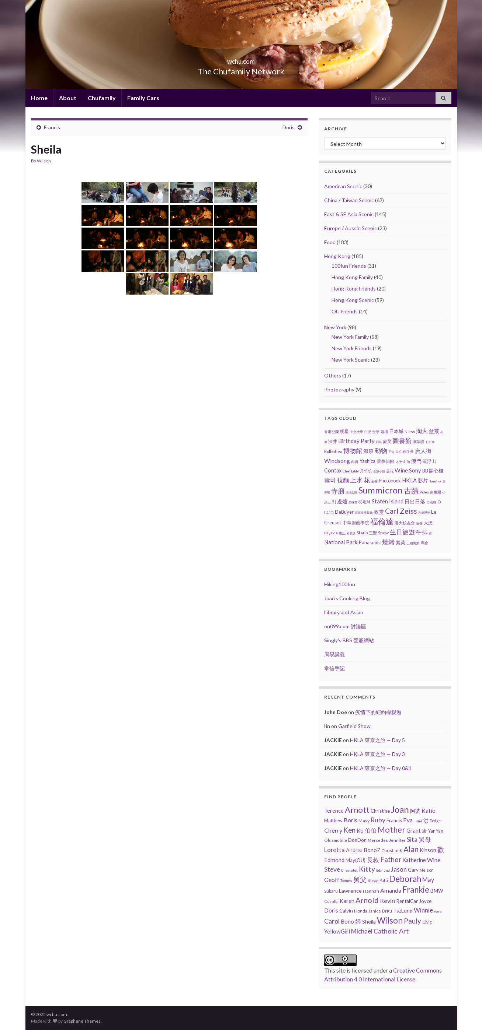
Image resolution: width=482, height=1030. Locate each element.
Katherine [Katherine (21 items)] (414, 860)
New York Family (350, 337)
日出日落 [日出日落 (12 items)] (415, 501)
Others (332, 375)
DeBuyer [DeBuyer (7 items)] (344, 512)
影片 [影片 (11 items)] (423, 480)
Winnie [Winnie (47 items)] (423, 910)
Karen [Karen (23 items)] (347, 901)
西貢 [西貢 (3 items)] (354, 461)
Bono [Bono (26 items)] (347, 921)
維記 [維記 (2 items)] (342, 533)
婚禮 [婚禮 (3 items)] (384, 431)
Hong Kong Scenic (353, 300)
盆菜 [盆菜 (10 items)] (434, 431)
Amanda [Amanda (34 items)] (390, 890)
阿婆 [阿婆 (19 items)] (415, 811)
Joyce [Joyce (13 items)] (425, 901)
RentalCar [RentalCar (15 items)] (407, 901)
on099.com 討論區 (345, 626)
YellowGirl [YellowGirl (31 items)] (337, 931)
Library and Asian (343, 612)
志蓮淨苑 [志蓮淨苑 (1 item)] (424, 512)
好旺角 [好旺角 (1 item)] (430, 442)
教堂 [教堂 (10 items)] (379, 512)
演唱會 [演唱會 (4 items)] (419, 441)
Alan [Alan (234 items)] (411, 849)
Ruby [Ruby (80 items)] (378, 820)
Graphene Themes (82, 1021)
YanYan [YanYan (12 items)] (435, 831)
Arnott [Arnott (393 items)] (357, 810)
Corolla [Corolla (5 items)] (331, 901)
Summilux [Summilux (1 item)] (435, 481)
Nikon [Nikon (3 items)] (410, 431)
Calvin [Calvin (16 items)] (346, 911)
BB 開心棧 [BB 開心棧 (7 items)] (432, 471)
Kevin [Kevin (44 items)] (387, 900)
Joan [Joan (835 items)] (400, 809)
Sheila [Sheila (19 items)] (369, 921)
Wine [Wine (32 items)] (433, 860)
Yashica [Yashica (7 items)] (367, 461)
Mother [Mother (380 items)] (391, 829)
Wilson (44, 161)
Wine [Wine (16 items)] (401, 470)
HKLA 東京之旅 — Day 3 (377, 754)
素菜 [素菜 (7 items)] (400, 542)
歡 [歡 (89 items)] (440, 850)
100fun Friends (349, 266)
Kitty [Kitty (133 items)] (367, 869)
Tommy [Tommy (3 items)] (346, 880)
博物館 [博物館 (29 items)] (352, 450)
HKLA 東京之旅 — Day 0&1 (381, 768)
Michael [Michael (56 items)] (361, 931)
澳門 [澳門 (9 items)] (416, 461)
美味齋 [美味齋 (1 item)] (353, 502)
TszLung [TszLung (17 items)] (403, 910)
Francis (52, 127)
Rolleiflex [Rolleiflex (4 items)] (333, 451)
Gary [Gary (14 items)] (413, 870)
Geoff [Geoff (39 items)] (331, 879)
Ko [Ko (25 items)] (360, 830)
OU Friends (345, 311)
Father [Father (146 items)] (390, 859)
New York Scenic (351, 359)
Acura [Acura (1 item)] (437, 911)
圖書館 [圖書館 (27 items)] (402, 440)
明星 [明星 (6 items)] (344, 431)
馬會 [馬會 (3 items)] (424, 543)
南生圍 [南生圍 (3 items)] (435, 492)
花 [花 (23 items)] (367, 480)
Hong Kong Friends (354, 288)
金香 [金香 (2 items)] (374, 481)
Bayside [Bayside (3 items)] (331, 533)
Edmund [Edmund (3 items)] (383, 870)
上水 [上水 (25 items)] (356, 480)
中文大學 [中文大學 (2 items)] (356, 432)
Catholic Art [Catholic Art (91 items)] (391, 931)
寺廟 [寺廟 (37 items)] (337, 491)
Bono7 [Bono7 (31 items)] (372, 850)
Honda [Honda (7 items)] (360, 910)
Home (39, 97)
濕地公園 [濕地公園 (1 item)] (351, 492)
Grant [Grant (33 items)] (413, 830)
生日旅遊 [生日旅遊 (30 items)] (402, 532)
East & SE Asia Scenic (349, 214)
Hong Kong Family (352, 277)
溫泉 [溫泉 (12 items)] (368, 451)
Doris (288, 127)
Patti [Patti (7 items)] (383, 880)
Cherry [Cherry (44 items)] (333, 830)
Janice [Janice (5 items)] (374, 910)
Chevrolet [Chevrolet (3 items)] (349, 870)
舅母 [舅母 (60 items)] (425, 839)
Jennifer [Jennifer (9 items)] (397, 840)
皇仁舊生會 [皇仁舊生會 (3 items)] (404, 451)
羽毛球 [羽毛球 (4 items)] (364, 501)
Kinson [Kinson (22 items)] (428, 850)
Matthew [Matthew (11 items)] (333, 820)
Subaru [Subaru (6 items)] (331, 891)
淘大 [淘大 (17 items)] (422, 431)
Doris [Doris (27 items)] (331, 910)
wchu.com (241, 59)
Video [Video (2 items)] (424, 492)
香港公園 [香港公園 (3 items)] (331, 431)
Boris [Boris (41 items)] (350, 819)
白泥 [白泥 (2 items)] (367, 432)
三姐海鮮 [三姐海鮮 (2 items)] (413, 543)
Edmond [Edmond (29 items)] (334, 860)
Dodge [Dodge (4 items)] (435, 821)
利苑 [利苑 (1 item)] (379, 442)
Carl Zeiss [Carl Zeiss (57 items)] (401, 511)
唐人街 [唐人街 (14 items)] (423, 450)
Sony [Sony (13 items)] (415, 470)
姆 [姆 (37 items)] (358, 921)
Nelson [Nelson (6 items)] (427, 870)
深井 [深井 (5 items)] (332, 441)
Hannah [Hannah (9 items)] (371, 891)
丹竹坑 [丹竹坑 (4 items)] (366, 470)
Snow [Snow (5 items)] (383, 532)
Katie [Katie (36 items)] (428, 810)
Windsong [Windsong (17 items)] (337, 460)
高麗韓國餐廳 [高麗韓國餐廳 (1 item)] (363, 512)
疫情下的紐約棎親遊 (378, 712)
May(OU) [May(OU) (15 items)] (355, 860)
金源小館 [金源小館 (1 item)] (379, 471)
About (67, 97)
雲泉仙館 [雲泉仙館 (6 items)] (385, 461)
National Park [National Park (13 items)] (340, 542)
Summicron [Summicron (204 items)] (380, 490)
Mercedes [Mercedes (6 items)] (378, 840)
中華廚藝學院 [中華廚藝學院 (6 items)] (356, 522)
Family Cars (143, 97)
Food (330, 242)
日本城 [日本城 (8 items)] (396, 431)
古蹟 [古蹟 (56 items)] (411, 490)
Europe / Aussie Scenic (350, 228)
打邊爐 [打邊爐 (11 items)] (339, 501)
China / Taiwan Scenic (349, 200)
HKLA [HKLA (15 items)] (409, 480)
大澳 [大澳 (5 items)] (428, 522)
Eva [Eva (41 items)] (408, 819)
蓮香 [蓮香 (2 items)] (419, 523)
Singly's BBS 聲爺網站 (349, 640)
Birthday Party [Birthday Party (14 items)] (356, 440)
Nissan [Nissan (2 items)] (373, 881)
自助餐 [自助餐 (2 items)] (431, 502)
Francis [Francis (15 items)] (394, 820)
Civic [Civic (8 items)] (427, 922)
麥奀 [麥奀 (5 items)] (387, 441)
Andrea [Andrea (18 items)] (354, 850)
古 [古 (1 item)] (430, 533)
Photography (339, 389)
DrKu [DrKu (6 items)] (387, 910)
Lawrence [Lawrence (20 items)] (350, 890)
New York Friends (352, 348)
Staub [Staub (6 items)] (362, 532)
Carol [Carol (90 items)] (332, 921)
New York (335, 327)
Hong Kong (337, 256)
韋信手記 (334, 668)
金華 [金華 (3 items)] (375, 431)
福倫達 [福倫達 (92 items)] (381, 521)
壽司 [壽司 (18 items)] (330, 480)
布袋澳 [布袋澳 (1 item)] (351, 533)
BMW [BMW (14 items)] (436, 891)
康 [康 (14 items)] (424, 831)
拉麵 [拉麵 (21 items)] (343, 480)
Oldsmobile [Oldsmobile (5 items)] (335, 840)
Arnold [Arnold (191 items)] (367, 900)
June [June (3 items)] (418, 821)
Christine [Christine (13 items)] (380, 811)
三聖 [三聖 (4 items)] (373, 532)
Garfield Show (354, 726)
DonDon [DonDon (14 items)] (357, 840)
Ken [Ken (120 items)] (349, 830)
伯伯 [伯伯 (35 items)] (371, 830)
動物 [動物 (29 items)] (381, 450)
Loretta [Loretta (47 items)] (334, 849)
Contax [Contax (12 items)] (332, 470)
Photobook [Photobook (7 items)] (390, 481)
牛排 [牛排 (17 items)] (422, 532)
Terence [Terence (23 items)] (334, 811)
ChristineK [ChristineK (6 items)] (391, 850)
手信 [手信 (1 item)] (391, 452)
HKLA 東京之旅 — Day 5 (377, 740)
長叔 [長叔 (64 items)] (373, 860)
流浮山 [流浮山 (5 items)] (429, 461)
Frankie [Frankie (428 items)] (415, 889)
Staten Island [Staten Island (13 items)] (387, 501)
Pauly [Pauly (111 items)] (412, 921)
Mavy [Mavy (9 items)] (364, 820)
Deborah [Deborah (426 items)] (405, 879)
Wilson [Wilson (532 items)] (390, 920)
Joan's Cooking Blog (347, 598)
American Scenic (343, 186)
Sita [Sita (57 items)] (412, 839)
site (341, 970)
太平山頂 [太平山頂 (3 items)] (402, 461)
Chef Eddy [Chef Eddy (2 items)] (351, 471)
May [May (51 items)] (428, 879)
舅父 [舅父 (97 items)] (360, 879)
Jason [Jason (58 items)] (399, 869)
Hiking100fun (339, 584)
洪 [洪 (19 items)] (426, 820)
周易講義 (334, 654)
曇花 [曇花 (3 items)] (389, 471)
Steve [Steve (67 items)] (332, 869)
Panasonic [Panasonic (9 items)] (369, 542)
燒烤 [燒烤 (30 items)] (388, 542)
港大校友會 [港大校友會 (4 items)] (405, 522)
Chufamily (102, 97)
